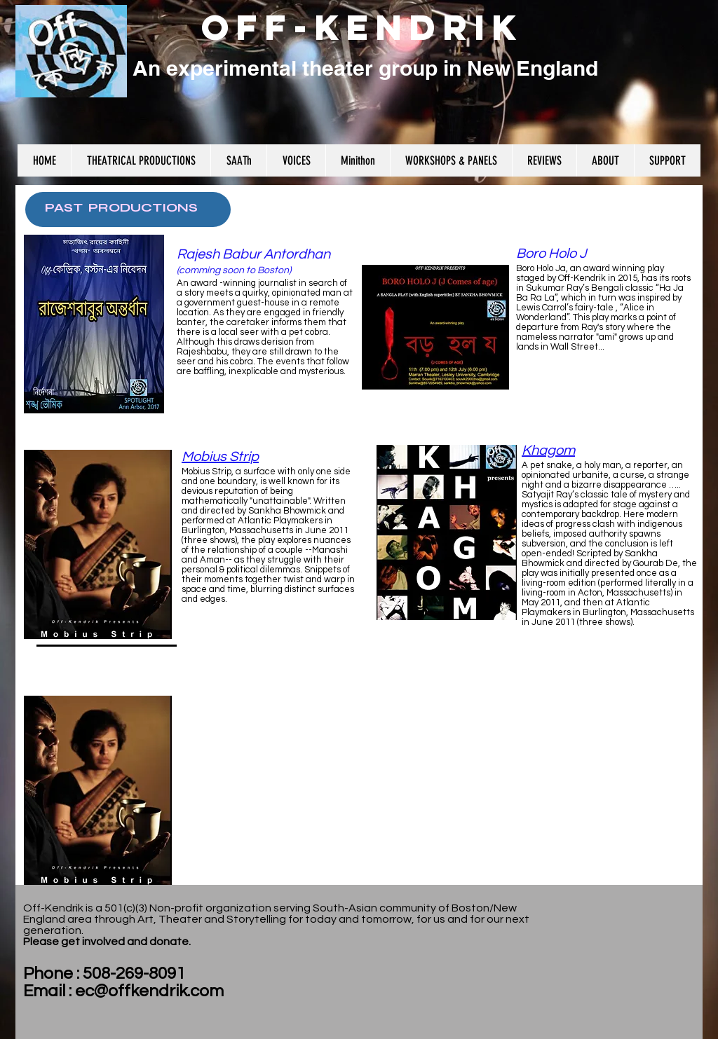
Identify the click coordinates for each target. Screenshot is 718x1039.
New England (532, 68)
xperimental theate (271, 68)
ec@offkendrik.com (149, 991)
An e (152, 68)
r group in (416, 68)
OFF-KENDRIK (362, 27)
